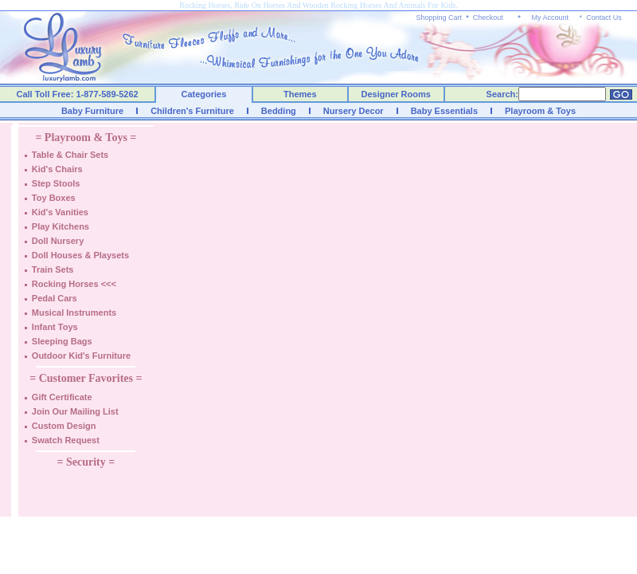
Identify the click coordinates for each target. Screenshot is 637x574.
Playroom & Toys (540, 111)
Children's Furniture (192, 111)
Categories (204, 94)
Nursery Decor (353, 111)
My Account (550, 18)
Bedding (278, 111)
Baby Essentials (444, 111)
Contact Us (604, 18)
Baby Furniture (92, 111)
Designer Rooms (395, 94)
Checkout (488, 18)
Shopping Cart (439, 18)
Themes (300, 94)
